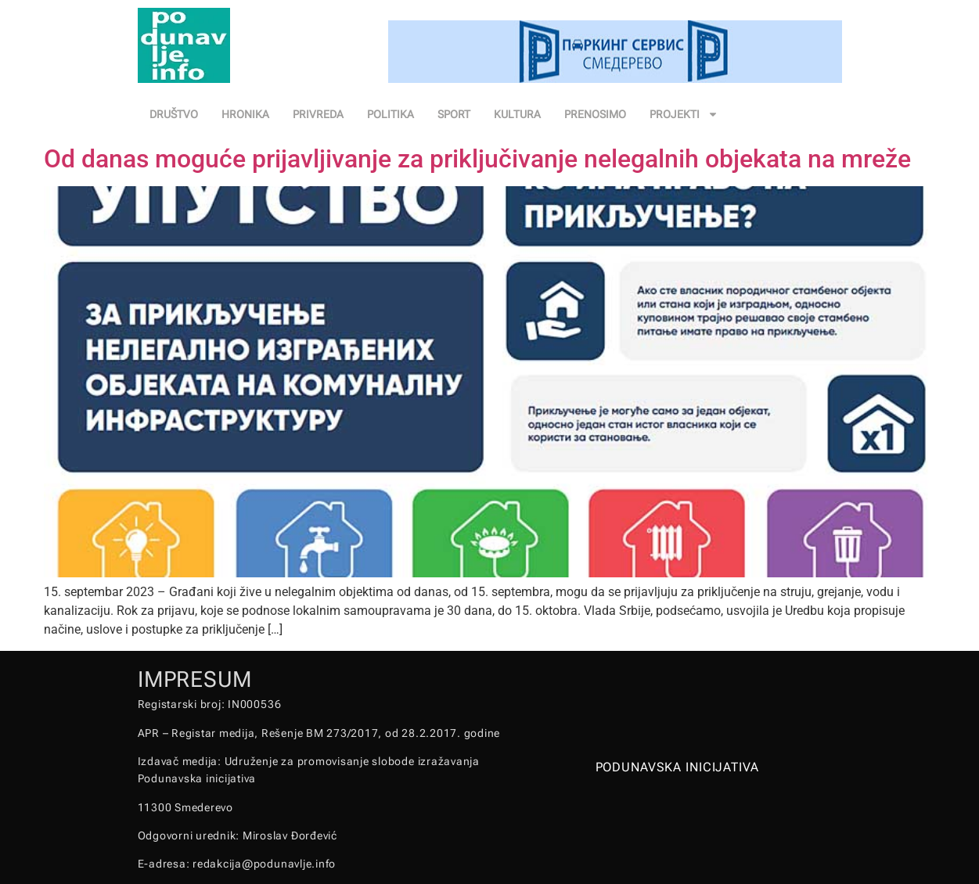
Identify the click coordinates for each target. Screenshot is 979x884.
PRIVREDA (318, 114)
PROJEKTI (684, 114)
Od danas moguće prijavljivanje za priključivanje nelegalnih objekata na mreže (477, 159)
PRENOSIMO (595, 114)
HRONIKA (245, 114)
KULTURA (517, 114)
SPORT (453, 114)
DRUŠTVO (173, 114)
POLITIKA (390, 114)
